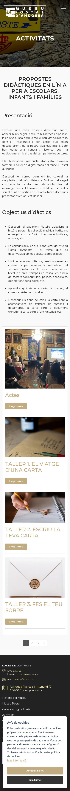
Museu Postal (11, 703)
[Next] (44, 643)
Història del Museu (14, 697)
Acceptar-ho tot (35, 770)
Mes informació (16, 760)
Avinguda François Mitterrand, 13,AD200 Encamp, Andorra (31, 688)
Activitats (8, 715)
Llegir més (16, 406)
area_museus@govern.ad (20, 679)
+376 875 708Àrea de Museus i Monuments (22, 672)
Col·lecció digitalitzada (16, 709)
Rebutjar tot (35, 780)
